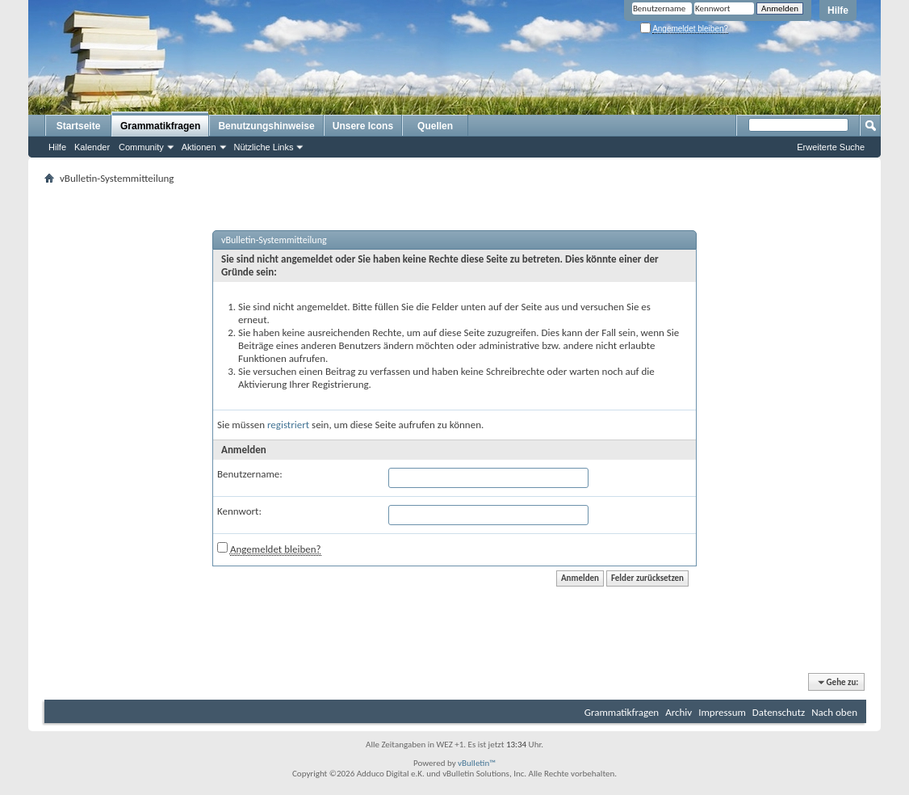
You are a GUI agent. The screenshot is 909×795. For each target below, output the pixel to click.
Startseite (79, 126)
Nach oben (834, 712)
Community (141, 147)
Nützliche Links (264, 147)
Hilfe (837, 10)
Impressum (722, 712)
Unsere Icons (363, 126)
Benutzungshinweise (266, 126)
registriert (288, 425)
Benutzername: (250, 474)
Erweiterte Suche (831, 147)
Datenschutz (778, 712)
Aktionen (199, 147)
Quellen (435, 126)
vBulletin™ (477, 763)
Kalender (92, 147)
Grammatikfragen (160, 126)
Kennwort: (239, 511)
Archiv (678, 712)
